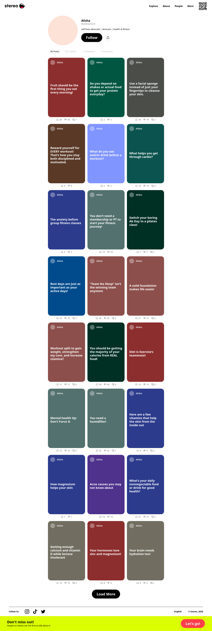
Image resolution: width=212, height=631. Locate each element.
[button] (91, 37)
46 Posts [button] (54, 51)
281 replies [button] (70, 51)
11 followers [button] (88, 51)
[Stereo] (15, 6)
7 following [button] (106, 51)
